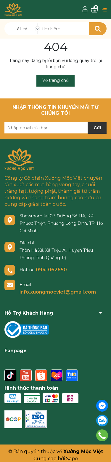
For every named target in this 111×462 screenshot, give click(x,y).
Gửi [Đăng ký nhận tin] (97, 127)
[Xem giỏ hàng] (94, 9)
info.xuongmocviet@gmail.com (58, 292)
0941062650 (51, 270)
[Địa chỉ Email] (55, 127)
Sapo (72, 458)
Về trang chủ (55, 80)
